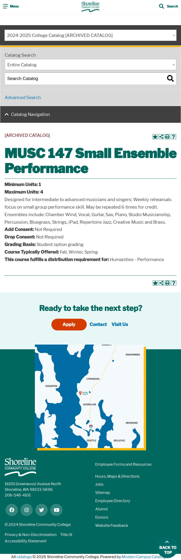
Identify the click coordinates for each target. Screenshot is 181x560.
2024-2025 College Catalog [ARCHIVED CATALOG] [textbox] (60, 35)
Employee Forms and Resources (123, 464)
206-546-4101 (18, 495)
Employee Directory (112, 501)
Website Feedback (111, 525)
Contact (98, 324)
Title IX (66, 534)
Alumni (101, 509)
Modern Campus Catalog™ (145, 557)
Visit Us (119, 324)
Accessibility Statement (25, 541)
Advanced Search (23, 97)
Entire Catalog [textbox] (22, 65)
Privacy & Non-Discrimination (31, 534)
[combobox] (90, 35)
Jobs (99, 484)
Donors (101, 517)
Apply (68, 324)
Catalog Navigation (30, 114)
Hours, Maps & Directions (117, 476)
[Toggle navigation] (11, 7)
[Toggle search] (168, 7)
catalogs (24, 557)
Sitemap (102, 492)
